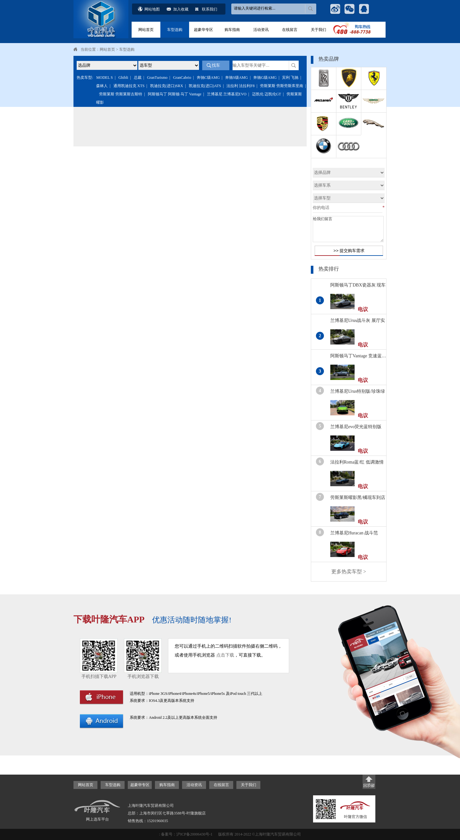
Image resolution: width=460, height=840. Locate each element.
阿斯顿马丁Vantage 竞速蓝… (358, 355)
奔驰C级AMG (208, 77)
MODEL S (104, 77)
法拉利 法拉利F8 (240, 86)
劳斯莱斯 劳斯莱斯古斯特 (120, 94)
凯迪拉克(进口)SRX (166, 86)
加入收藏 (180, 9)
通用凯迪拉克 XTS (129, 86)
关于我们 (318, 29)
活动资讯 (261, 29)
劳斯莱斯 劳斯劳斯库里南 (281, 86)
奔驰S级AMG (236, 77)
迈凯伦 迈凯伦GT (266, 94)
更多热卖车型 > (348, 571)
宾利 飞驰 (290, 77)
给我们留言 (348, 229)
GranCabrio (182, 77)
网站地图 (152, 9)
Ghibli (123, 77)
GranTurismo (157, 77)
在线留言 (289, 29)
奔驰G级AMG (265, 77)
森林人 (102, 86)
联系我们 (209, 9)
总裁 (138, 77)
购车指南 (232, 29)
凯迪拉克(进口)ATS (205, 86)
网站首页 (146, 29)
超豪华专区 (203, 29)
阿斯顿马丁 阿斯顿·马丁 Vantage (175, 94)
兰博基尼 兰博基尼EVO (227, 94)
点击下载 (225, 655)
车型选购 (174, 29)
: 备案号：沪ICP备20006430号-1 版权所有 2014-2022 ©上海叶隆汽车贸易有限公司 (230, 834)
